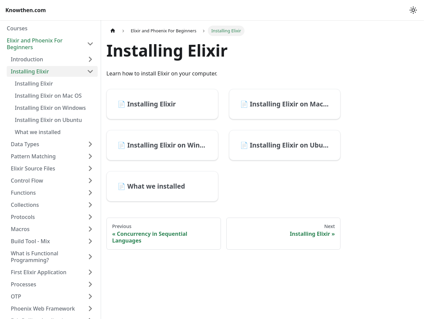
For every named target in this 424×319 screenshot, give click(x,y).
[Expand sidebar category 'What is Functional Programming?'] (90, 256)
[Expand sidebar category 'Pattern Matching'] (90, 156)
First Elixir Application (38, 272)
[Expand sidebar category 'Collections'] (90, 204)
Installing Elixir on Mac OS (48, 95)
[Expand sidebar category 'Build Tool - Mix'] (90, 241)
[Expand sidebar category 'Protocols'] (90, 217)
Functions (23, 192)
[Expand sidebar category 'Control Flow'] (90, 180)
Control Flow (27, 180)
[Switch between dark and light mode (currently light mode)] (413, 10)
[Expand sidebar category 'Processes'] (90, 284)
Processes (23, 284)
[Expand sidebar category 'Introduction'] (90, 59)
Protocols (23, 217)
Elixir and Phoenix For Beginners (35, 44)
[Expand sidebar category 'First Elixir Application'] (90, 272)
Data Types (25, 144)
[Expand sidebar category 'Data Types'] (90, 144)
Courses (17, 28)
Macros (20, 229)
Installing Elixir (30, 71)
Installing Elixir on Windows (50, 107)
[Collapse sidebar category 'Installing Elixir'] (90, 71)
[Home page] (112, 31)
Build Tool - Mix (30, 241)
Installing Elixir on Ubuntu (48, 120)
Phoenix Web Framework (43, 308)
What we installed (38, 132)
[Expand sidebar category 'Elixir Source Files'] (90, 168)
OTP (16, 296)
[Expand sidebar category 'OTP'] (90, 296)
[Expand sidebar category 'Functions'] (90, 192)
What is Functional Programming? (34, 257)
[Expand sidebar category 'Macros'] (90, 229)
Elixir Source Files (33, 168)
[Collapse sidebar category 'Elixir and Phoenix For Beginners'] (90, 44)
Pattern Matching (33, 156)
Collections (25, 205)
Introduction (27, 59)
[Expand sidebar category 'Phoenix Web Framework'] (90, 308)
